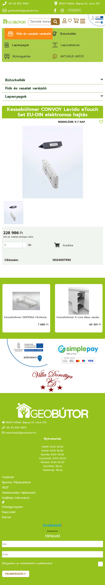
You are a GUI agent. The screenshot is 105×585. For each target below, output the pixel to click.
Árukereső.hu (52, 531)
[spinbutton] (15, 245)
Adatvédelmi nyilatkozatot (36, 563)
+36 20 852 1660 (18, 3)
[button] (24, 243)
